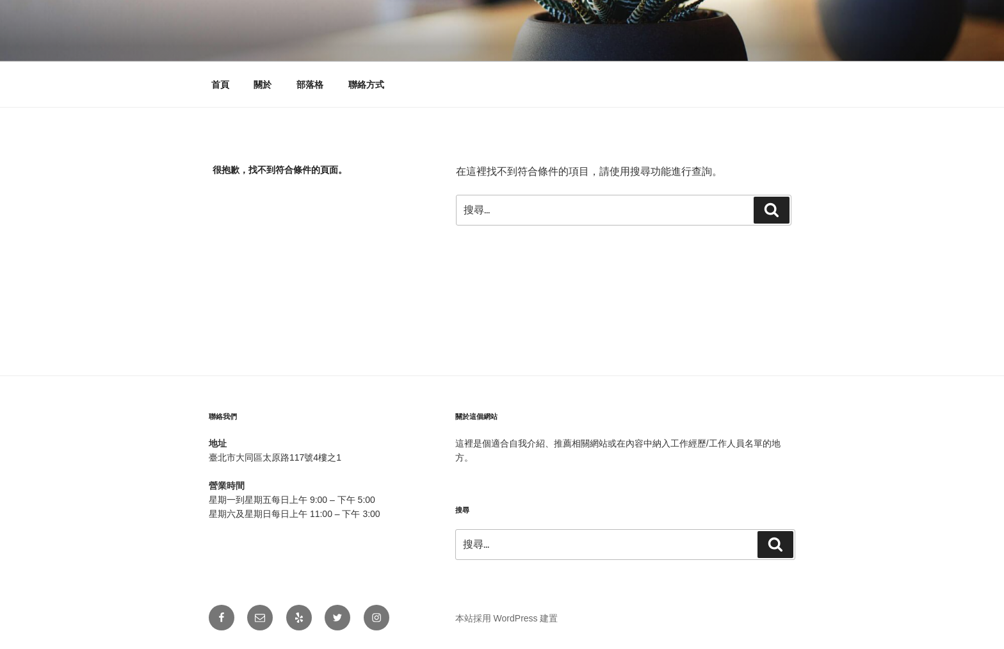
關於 (262, 84)
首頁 (220, 84)
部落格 (309, 84)
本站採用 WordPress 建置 (506, 618)
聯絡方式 (366, 84)
